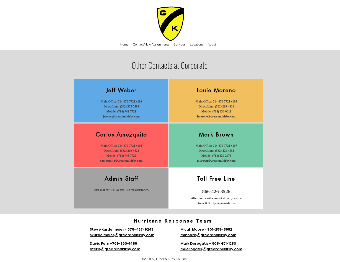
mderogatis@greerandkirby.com (211, 249)
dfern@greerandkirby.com (115, 249)
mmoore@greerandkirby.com (208, 235)
